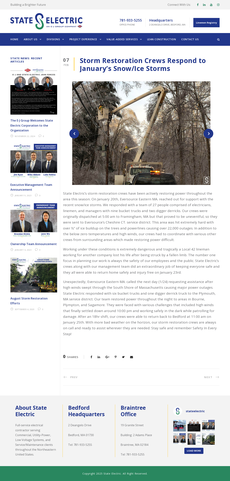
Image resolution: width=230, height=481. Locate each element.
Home (14, 39)
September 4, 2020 (24, 309)
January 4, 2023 (23, 249)
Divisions (53, 39)
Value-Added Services (122, 39)
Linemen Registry (206, 22)
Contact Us (190, 39)
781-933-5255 (83, 445)
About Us (30, 39)
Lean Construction (161, 39)
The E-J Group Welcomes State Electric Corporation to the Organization (31, 125)
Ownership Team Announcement (33, 244)
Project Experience (83, 39)
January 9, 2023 (23, 195)
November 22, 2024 (25, 136)
